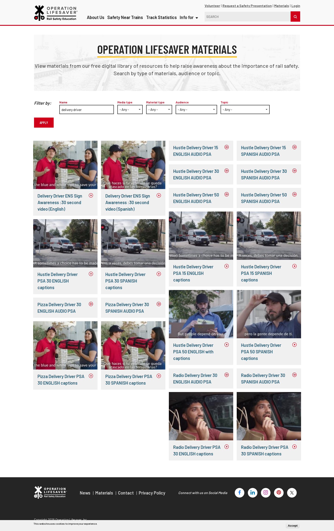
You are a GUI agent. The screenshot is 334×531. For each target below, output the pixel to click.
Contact (126, 492)
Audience (182, 102)
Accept (292, 525)
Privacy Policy (152, 492)
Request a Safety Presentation (247, 5)
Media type (124, 102)
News (85, 492)
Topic (224, 102)
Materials (281, 5)
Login (295, 5)
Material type (155, 102)
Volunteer (212, 5)
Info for (188, 8)
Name (63, 102)
